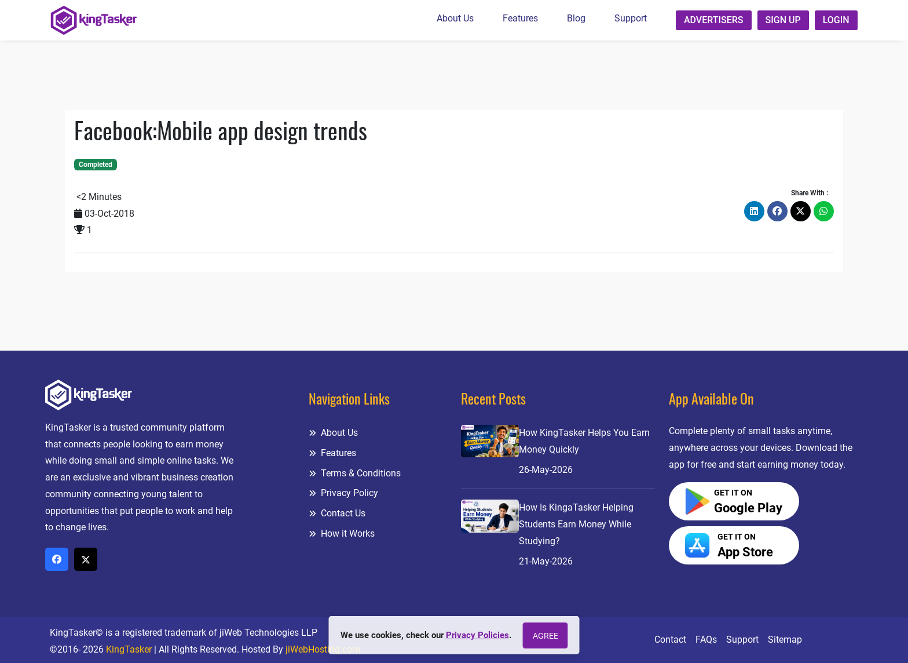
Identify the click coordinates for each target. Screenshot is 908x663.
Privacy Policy (343, 492)
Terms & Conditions (355, 473)
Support (630, 18)
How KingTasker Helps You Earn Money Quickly (584, 441)
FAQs (706, 639)
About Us (455, 18)
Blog (576, 18)
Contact (670, 639)
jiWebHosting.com (322, 649)
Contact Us (337, 513)
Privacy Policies (477, 635)
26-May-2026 (546, 469)
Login (836, 20)
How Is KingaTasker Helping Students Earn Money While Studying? (576, 524)
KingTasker (129, 649)
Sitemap (785, 639)
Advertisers (714, 20)
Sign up (783, 20)
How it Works (342, 533)
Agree (545, 635)
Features (520, 18)
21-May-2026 (546, 561)
